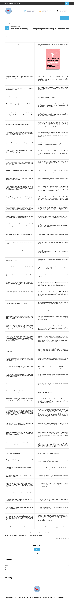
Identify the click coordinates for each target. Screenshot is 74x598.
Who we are (7, 569)
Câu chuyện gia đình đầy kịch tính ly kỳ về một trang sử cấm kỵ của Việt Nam (26, 535)
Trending (8, 578)
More (37, 549)
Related (37, 545)
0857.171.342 (51, 10)
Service (6, 567)
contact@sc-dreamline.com (14, 595)
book (14, 23)
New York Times (9, 36)
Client (6, 565)
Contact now (64, 18)
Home (6, 562)
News (6, 572)
